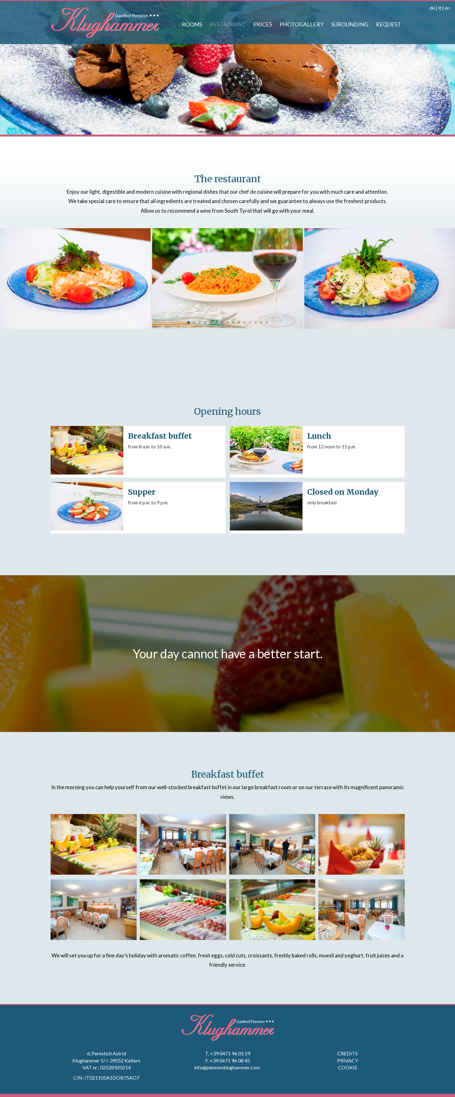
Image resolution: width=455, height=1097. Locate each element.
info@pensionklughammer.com (227, 1067)
